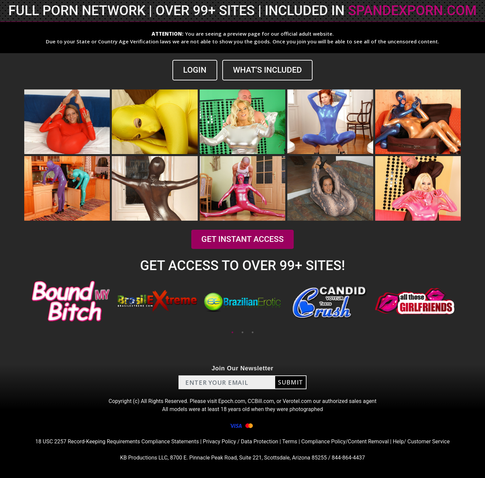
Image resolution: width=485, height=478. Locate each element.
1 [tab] (232, 332)
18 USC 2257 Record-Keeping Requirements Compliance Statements (117, 441)
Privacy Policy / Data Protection (240, 441)
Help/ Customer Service (421, 441)
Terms (289, 441)
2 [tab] (242, 332)
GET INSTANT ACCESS (242, 239)
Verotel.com (297, 401)
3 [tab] (252, 332)
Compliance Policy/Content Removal (345, 441)
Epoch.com (231, 401)
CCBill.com (261, 401)
